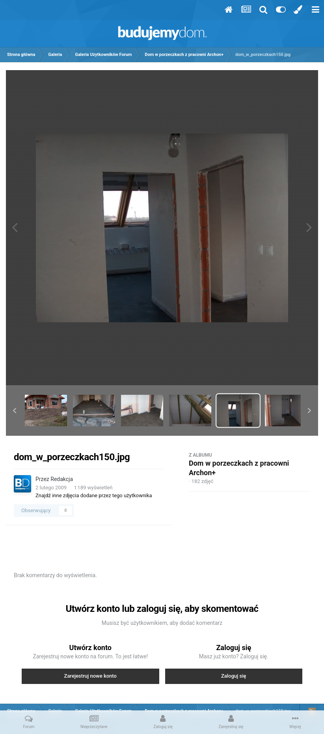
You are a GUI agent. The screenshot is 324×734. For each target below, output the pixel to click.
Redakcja (61, 479)
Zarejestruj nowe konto (90, 676)
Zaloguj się (233, 676)
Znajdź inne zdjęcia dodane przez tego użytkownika (93, 495)
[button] (14, 410)
